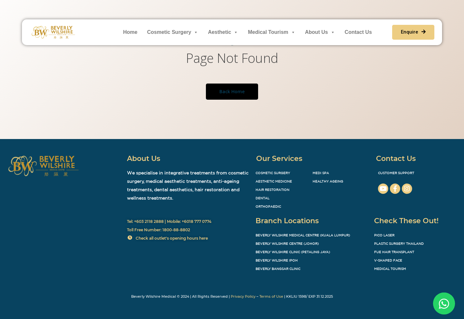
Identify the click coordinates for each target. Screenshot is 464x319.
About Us (320, 32)
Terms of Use (271, 296)
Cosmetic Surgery (172, 32)
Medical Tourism (271, 32)
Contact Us (358, 32)
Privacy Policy (243, 296)
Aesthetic (223, 32)
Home (130, 32)
